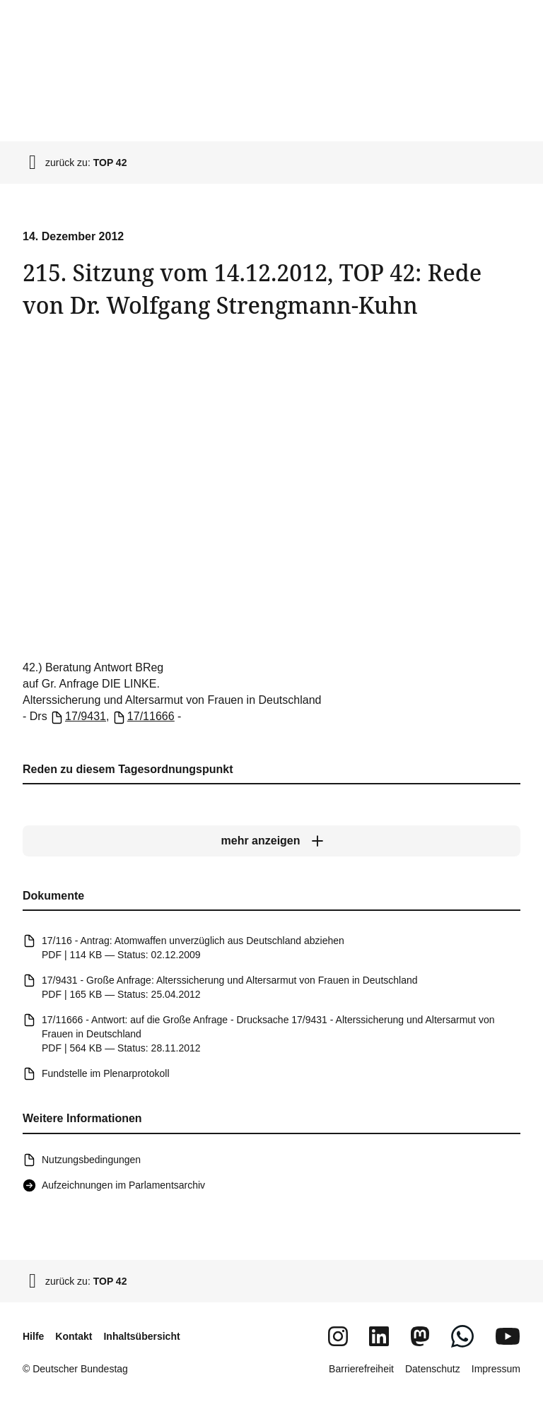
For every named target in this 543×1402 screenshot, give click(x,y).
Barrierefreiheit (361, 1368)
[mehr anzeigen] (271, 840)
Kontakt (73, 1336)
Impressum (496, 1368)
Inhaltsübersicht (141, 1336)
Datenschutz (432, 1368)
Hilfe (33, 1336)
